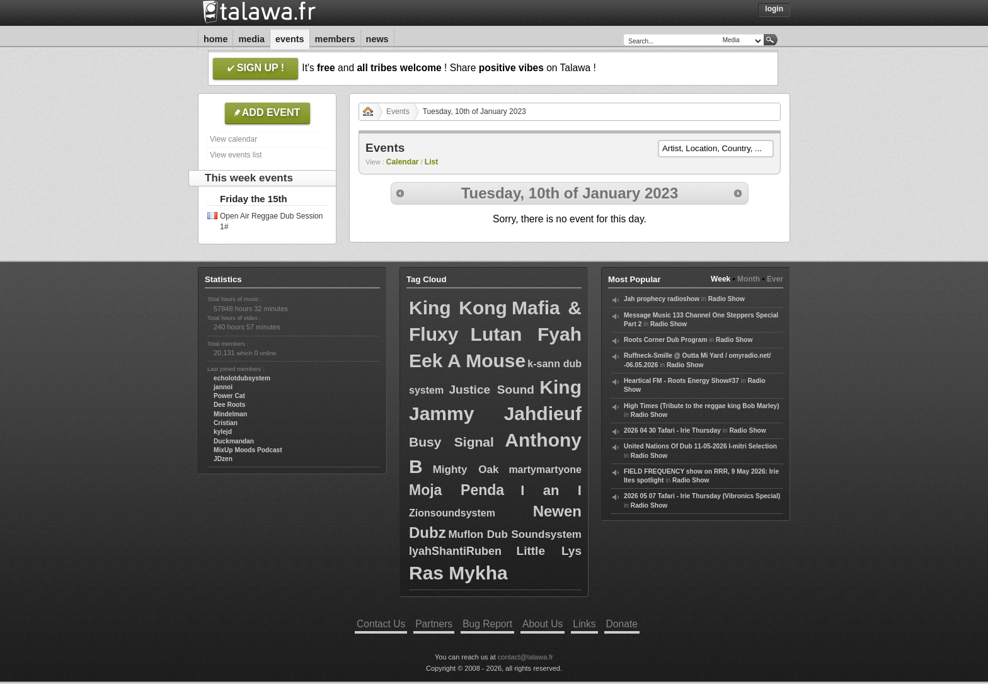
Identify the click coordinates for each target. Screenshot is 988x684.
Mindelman (230, 414)
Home (215, 39)
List (432, 161)
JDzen (223, 458)
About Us (542, 623)
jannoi (223, 387)
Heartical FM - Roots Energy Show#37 (681, 380)
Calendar (402, 161)
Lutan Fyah (526, 334)
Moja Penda (456, 490)
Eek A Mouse (467, 360)
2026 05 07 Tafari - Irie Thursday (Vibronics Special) (702, 496)
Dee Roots (229, 404)
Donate (622, 623)
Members (335, 39)
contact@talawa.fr (525, 657)
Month (748, 279)
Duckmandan (234, 441)
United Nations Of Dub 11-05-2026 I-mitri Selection (700, 446)
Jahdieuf (543, 413)
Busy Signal (451, 442)
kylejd (223, 431)
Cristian (226, 422)
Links (584, 623)
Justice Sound (491, 389)
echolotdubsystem (242, 378)
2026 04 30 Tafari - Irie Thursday (672, 430)
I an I (551, 490)
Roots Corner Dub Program (665, 339)
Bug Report (487, 623)
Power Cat (229, 395)
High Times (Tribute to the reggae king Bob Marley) (701, 405)
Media (251, 39)
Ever (775, 279)
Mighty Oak (466, 470)
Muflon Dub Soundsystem (515, 534)
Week (720, 279)
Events (289, 39)
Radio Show (726, 298)
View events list (235, 155)
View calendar (233, 139)
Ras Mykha (458, 572)
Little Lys (549, 550)
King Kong (458, 307)
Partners (433, 623)
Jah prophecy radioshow (661, 298)
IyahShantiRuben (455, 551)
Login (774, 8)
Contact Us (381, 623)
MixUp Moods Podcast (248, 450)
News (377, 39)
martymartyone (545, 469)
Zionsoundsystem (452, 513)
